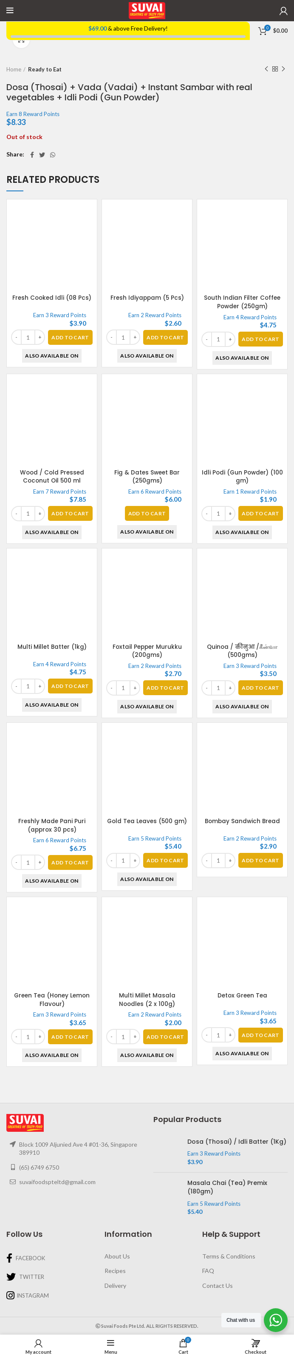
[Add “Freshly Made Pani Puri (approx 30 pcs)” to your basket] (70, 862)
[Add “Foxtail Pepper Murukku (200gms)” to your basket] (165, 687)
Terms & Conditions (228, 1256)
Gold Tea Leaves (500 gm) (147, 825)
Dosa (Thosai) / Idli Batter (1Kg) (236, 1142)
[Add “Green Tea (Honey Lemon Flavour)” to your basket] (70, 1036)
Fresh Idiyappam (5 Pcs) (147, 297)
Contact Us (217, 1285)
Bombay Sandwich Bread (242, 821)
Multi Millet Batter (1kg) (52, 646)
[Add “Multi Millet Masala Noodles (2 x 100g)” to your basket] (165, 1036)
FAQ (208, 1270)
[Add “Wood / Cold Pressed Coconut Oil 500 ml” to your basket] (70, 513)
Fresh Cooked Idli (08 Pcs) (52, 297)
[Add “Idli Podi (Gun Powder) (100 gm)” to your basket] (260, 513)
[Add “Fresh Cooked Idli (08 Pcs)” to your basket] (70, 337)
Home (13, 69)
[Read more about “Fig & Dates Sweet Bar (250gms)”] (147, 513)
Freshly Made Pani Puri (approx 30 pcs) (52, 825)
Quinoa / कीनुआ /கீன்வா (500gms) (242, 579)
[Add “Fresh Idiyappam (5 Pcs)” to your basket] (165, 337)
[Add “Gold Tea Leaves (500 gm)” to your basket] (165, 862)
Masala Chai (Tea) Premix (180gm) (227, 1187)
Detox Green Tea (242, 995)
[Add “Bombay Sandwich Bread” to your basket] (260, 860)
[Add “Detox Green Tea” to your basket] (260, 1035)
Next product (283, 69)
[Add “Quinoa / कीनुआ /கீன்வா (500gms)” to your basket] (260, 616)
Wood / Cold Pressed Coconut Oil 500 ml (52, 476)
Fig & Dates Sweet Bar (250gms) (147, 476)
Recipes (115, 1270)
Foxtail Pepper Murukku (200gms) (147, 650)
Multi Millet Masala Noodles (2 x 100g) (147, 999)
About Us (117, 1256)
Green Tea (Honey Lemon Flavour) (51, 999)
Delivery (115, 1285)
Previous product (266, 69)
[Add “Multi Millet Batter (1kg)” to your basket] (70, 686)
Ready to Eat (45, 69)
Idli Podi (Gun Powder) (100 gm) (242, 476)
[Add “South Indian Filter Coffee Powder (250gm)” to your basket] (260, 339)
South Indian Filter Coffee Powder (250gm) (242, 301)
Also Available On (51, 355)
